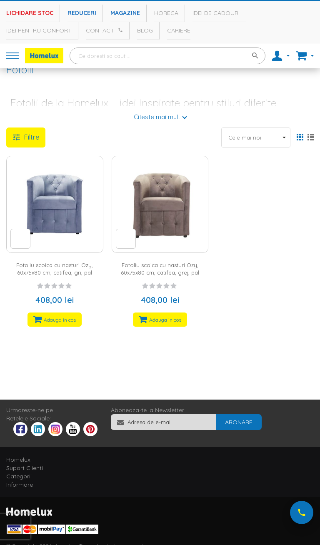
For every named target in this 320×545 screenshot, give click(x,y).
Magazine (125, 13)
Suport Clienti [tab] (24, 468)
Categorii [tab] (19, 476)
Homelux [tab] (18, 459)
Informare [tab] (19, 484)
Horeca (166, 13)
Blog (145, 30)
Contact (100, 30)
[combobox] (167, 56)
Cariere (178, 30)
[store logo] (44, 55)
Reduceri (82, 13)
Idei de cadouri (216, 13)
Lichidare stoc (29, 13)
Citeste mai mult (157, 117)
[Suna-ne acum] (301, 512)
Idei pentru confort (39, 30)
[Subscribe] (239, 422)
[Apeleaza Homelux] (119, 30)
